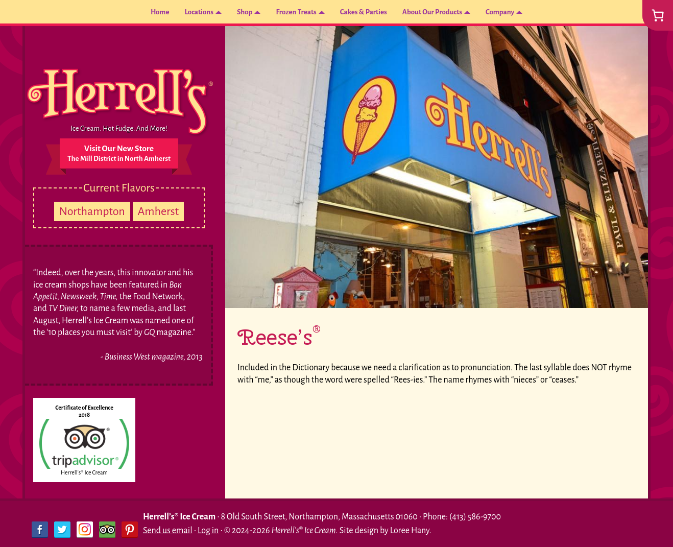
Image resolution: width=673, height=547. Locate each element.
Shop (231, 12)
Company (521, 12)
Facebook (40, 529)
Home (137, 12)
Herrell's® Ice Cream (84, 472)
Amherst (158, 211)
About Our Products (444, 12)
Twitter (62, 529)
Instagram (85, 529)
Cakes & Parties (364, 12)
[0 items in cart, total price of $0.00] (657, 15)
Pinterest (130, 529)
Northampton (92, 211)
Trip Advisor (107, 529)
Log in (208, 530)
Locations (181, 12)
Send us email (168, 530)
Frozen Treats (289, 12)
